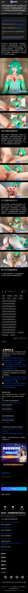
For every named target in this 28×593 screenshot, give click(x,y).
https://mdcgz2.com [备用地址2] (7, 411)
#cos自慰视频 (5, 335)
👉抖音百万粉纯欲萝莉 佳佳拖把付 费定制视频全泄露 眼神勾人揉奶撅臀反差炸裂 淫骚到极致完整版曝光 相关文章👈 (14, 379)
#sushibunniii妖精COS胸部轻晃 (8, 329)
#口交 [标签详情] (9, 298)
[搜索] (25, 2)
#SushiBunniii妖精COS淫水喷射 (8, 311)
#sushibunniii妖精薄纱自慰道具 (8, 303)
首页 (5, 508)
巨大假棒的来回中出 (9, 200)
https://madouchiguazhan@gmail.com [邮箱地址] (12, 38)
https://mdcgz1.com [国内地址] (7, 418)
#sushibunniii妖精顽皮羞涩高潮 (8, 319)
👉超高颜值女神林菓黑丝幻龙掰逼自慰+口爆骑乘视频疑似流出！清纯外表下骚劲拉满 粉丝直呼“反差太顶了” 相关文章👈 (13, 360)
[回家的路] (14, 569)
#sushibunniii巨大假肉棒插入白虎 (9, 308)
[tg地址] (5, 577)
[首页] (14, 2)
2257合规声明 (18, 582)
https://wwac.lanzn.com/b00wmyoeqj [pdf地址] (12, 402)
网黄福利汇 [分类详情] (19, 13)
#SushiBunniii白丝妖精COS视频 (8, 301)
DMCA (12, 582)
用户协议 (4, 582)
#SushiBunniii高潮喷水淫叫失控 (8, 332)
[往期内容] (14, 557)
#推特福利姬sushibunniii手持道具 (9, 314)
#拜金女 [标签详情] (14, 298)
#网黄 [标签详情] (16, 295)
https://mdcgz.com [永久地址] (19, 24)
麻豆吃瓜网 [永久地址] (10, 586)
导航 (3, 2)
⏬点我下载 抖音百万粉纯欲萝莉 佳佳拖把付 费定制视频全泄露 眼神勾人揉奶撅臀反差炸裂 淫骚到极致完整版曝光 (14, 385)
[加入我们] (14, 572)
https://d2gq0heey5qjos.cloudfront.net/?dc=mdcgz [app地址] (11, 543)
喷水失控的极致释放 (9, 270)
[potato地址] (17, 577)
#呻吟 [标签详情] (3, 298)
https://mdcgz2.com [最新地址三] (6, 538)
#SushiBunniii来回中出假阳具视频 (9, 322)
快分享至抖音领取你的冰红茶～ (14, 464)
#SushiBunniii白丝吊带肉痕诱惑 (8, 316)
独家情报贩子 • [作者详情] (4, 13)
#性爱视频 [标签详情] (10, 295)
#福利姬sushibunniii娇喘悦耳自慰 (9, 324)
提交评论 (14, 488)
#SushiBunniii (20, 332)
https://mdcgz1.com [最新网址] (19, 20)
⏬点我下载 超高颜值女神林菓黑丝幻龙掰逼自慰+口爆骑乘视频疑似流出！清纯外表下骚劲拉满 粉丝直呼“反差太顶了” (14, 366)
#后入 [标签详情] (3, 295)
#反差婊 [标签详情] (20, 298)
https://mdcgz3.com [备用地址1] (7, 407)
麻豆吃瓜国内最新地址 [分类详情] (8, 20)
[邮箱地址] (14, 452)
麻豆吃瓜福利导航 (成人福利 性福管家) (12, 433)
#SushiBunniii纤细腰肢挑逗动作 (8, 306)
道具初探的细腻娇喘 (9, 131)
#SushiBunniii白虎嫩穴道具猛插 (8, 327)
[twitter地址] (11, 577)
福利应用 (22, 508)
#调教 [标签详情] (21, 295)
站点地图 (24, 582)
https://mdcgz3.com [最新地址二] (6, 533)
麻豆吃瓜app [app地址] (18, 28)
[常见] (14, 561)
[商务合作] (14, 554)
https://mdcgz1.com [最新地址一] (6, 527)
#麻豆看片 (13, 335)
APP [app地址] (13, 508)
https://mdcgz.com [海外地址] (7, 422)
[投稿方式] (14, 565)
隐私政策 (9, 582)
